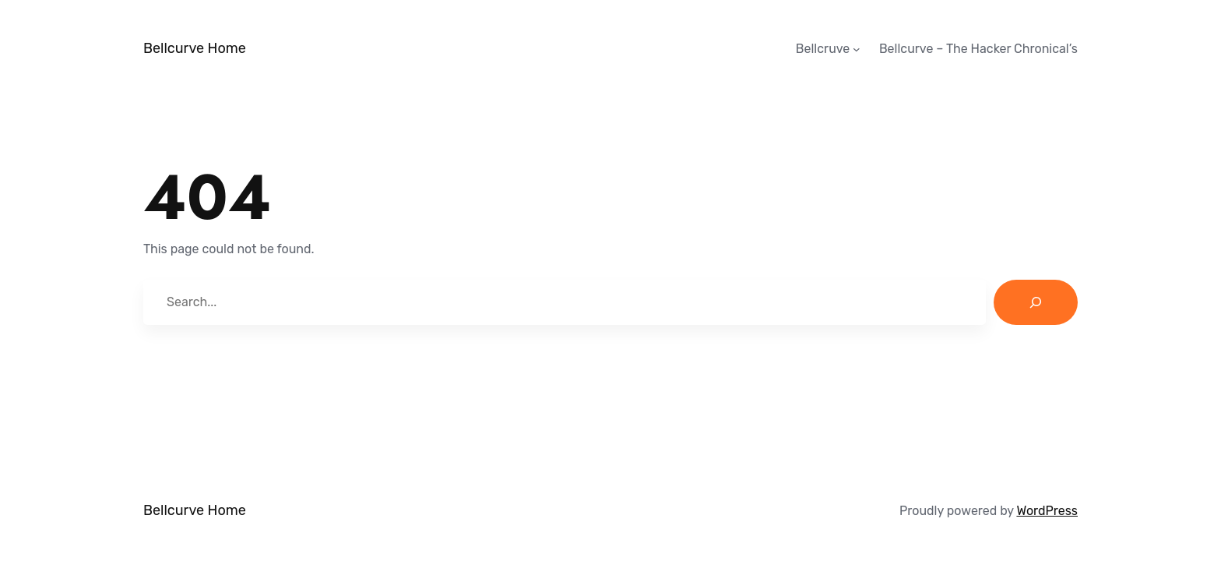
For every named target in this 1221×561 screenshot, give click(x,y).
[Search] (1036, 302)
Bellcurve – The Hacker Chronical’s (978, 48)
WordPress (1047, 510)
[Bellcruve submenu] (856, 49)
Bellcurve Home (194, 48)
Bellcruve (823, 48)
